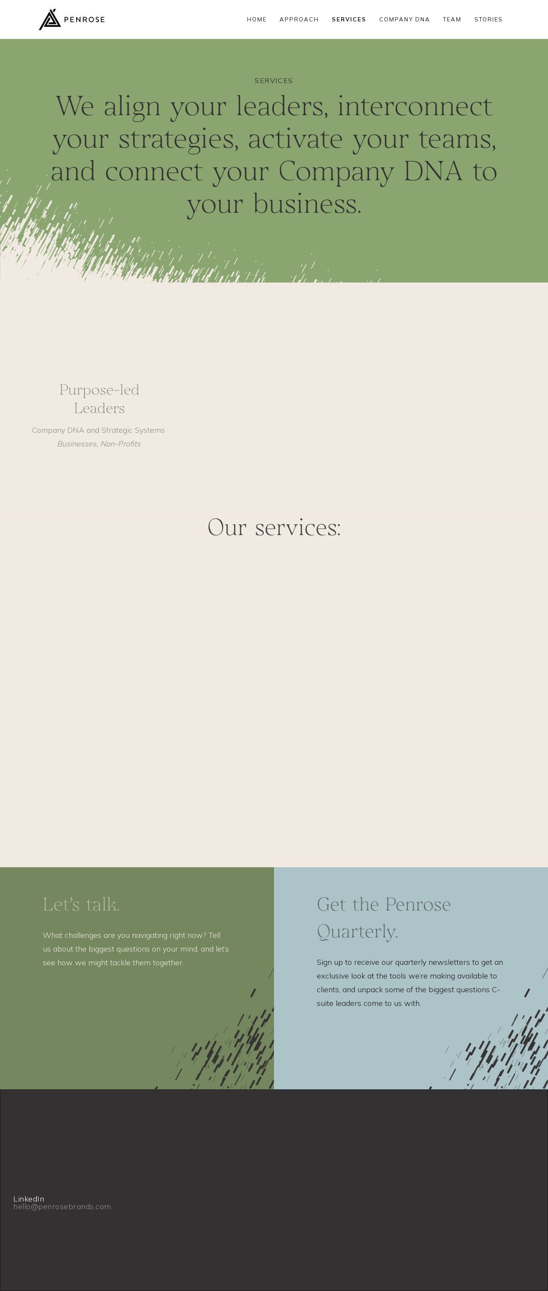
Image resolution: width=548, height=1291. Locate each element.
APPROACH (299, 19)
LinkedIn (28, 1199)
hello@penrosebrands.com (62, 1221)
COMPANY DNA (404, 19)
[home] (71, 19)
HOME (257, 19)
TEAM (452, 19)
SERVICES (349, 19)
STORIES (488, 19)
